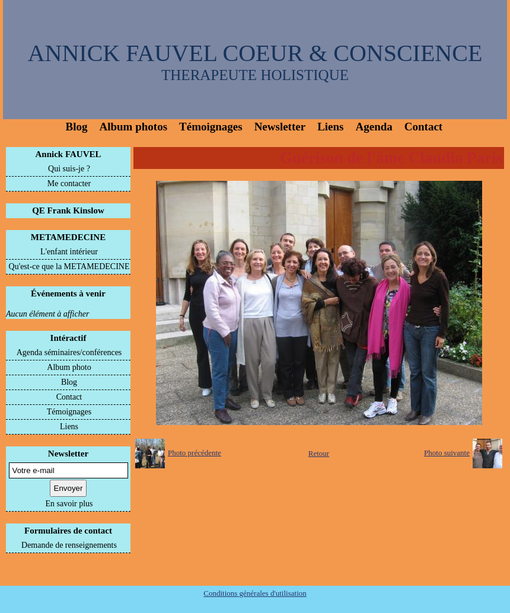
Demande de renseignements (69, 545)
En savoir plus (69, 503)
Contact (423, 126)
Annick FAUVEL (68, 154)
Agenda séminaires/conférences (69, 352)
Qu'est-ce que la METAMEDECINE (69, 266)
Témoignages (211, 126)
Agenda (374, 126)
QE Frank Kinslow (68, 210)
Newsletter (280, 126)
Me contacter (69, 183)
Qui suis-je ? (69, 168)
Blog (77, 126)
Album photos (133, 126)
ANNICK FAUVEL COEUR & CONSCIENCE (255, 53)
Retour (318, 453)
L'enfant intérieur (69, 251)
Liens (330, 126)
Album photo (69, 367)
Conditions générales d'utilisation (255, 593)
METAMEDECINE (68, 237)
